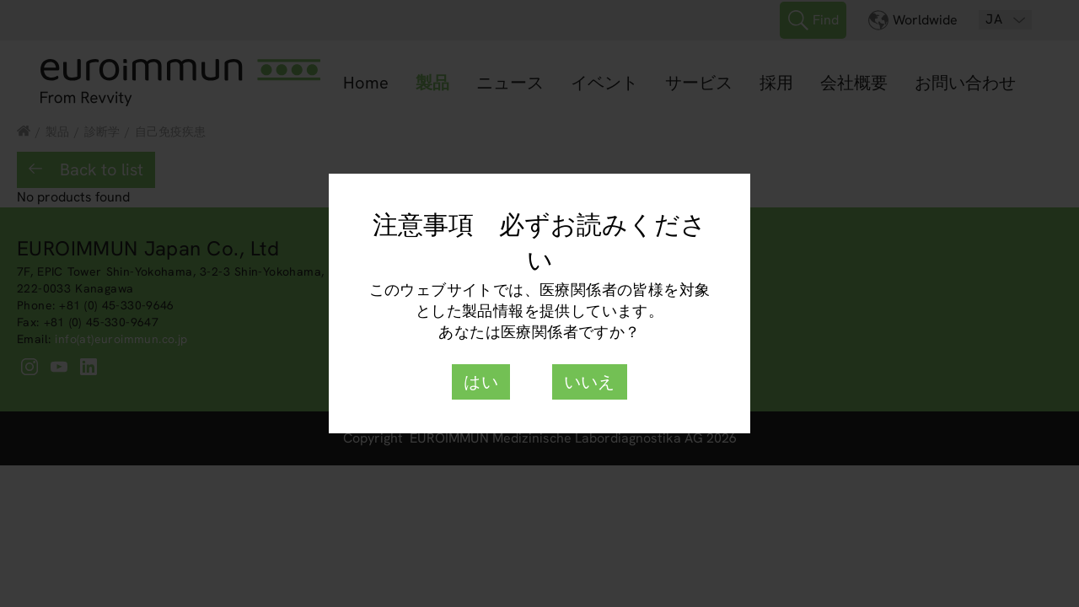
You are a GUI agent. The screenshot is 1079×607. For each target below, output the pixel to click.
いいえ (589, 382)
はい (481, 382)
